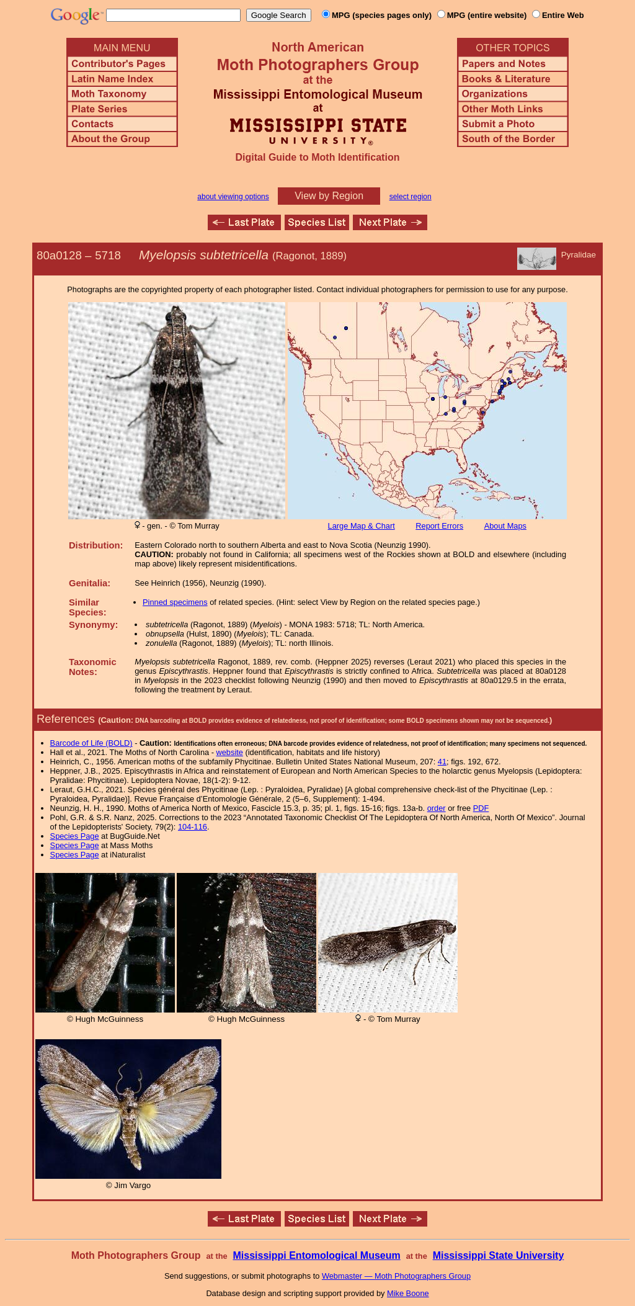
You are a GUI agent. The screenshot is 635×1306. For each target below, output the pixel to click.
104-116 (192, 826)
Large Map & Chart (361, 525)
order (436, 808)
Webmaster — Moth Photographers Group (396, 1276)
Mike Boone (408, 1293)
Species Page (74, 836)
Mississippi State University (498, 1255)
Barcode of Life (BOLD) (91, 743)
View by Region (329, 195)
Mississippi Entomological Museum (316, 1255)
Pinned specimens (175, 602)
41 (442, 761)
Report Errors (439, 525)
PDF (481, 808)
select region (410, 196)
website (229, 752)
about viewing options (233, 196)
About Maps (505, 525)
